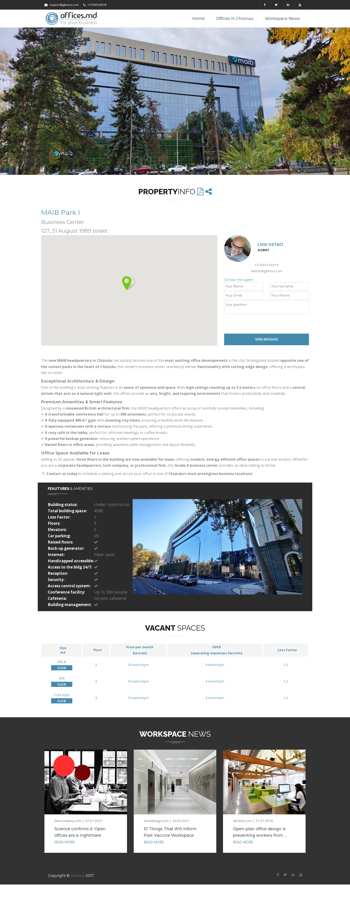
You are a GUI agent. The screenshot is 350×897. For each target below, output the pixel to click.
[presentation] (258, 323)
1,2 (285, 664)
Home (198, 18)
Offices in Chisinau (235, 18)
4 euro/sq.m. (215, 664)
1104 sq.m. (61, 694)
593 (62, 678)
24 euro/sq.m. (138, 664)
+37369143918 (94, 5)
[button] (129, 283)
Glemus (77, 876)
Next (295, 546)
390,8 (61, 661)
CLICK (61, 668)
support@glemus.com (61, 5)
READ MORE (64, 842)
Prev (139, 546)
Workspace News (282, 18)
